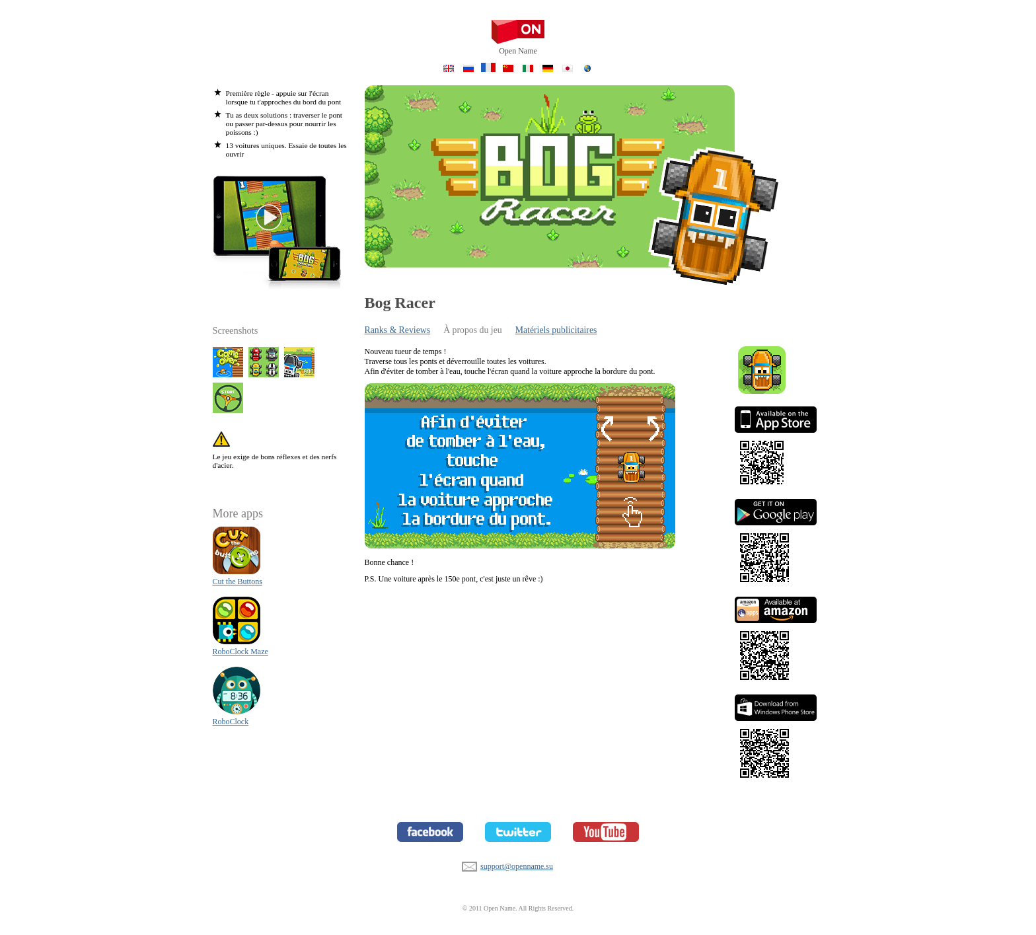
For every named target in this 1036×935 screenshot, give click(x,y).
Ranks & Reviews (398, 330)
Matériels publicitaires (556, 330)
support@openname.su (469, 865)
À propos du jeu (472, 330)
